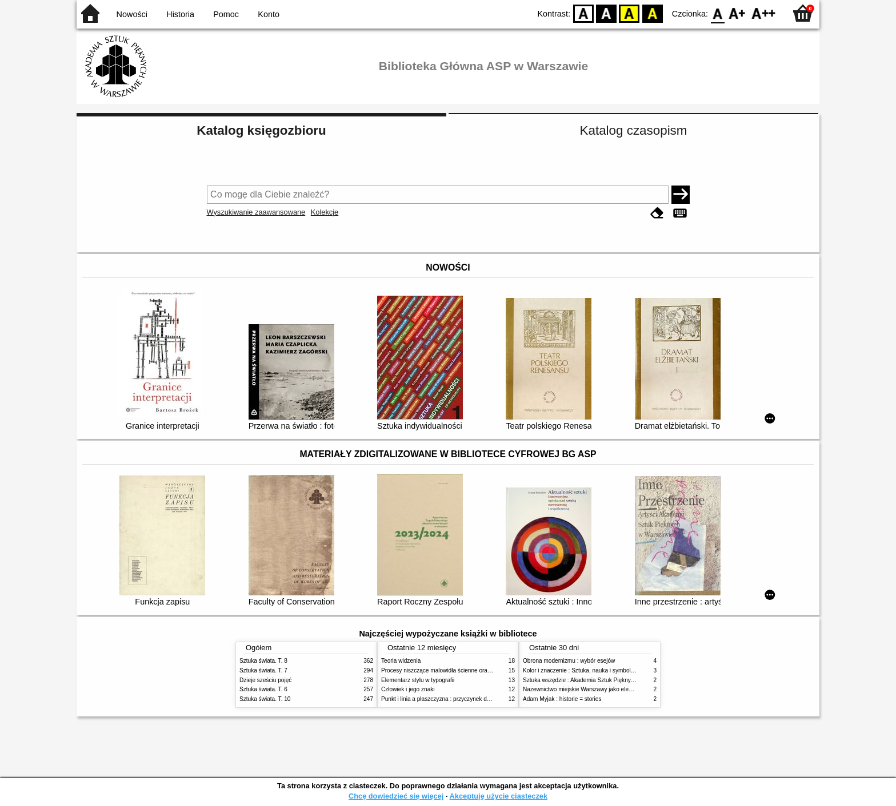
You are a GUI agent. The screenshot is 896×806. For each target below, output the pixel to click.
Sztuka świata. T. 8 (263, 661)
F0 (717, 13)
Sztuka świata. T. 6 (263, 689)
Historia (180, 14)
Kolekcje (324, 212)
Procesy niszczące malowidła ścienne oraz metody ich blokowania (465, 670)
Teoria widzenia (401, 661)
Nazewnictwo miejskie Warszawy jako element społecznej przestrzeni (611, 689)
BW (606, 13)
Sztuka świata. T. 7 (263, 670)
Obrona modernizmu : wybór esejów (569, 661)
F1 (737, 13)
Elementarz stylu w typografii (417, 680)
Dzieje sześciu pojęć (265, 680)
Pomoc (226, 14)
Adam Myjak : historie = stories (562, 699)
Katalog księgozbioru (261, 130)
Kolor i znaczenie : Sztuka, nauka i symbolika (580, 670)
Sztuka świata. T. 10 (264, 699)
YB (629, 13)
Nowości (132, 14)
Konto (268, 14)
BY (652, 13)
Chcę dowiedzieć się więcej (396, 796)
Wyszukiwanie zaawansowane (256, 212)
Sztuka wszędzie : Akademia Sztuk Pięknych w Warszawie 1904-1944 (612, 680)
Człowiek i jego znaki (408, 689)
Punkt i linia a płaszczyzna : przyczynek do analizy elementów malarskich (474, 699)
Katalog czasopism (633, 130)
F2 (763, 13)
